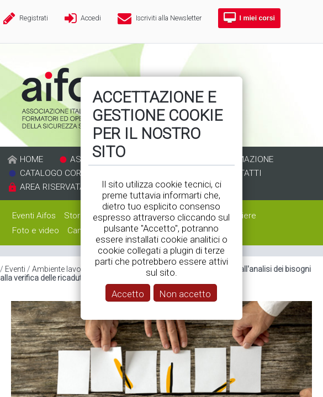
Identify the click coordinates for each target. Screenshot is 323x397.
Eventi (15, 269)
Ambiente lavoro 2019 (70, 269)
